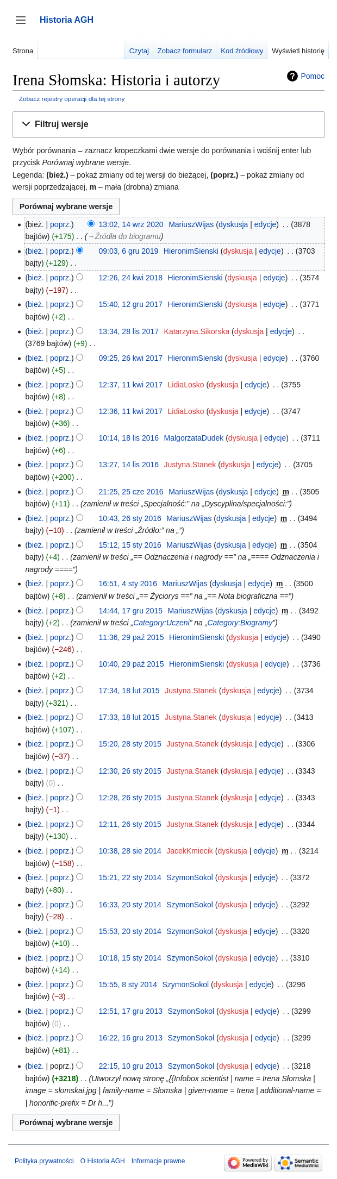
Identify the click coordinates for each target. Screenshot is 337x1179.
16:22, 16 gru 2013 (131, 1037)
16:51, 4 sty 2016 (128, 583)
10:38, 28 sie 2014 (130, 850)
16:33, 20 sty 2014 (130, 904)
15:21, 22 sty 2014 (130, 877)
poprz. (60, 224)
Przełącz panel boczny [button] (24, 25)
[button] (168, 124)
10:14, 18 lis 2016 (129, 438)
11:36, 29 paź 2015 (131, 637)
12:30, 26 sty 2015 (130, 771)
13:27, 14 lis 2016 (129, 464)
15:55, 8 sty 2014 (128, 984)
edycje (265, 224)
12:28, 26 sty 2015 (130, 797)
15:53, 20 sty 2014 (130, 931)
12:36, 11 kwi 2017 (131, 411)
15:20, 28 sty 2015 (130, 743)
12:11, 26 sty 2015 (130, 824)
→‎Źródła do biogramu (123, 236)
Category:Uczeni (161, 622)
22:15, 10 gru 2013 (131, 1066)
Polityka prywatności (44, 1161)
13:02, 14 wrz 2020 (131, 224)
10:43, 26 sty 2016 (130, 518)
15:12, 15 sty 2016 (130, 545)
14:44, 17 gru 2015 (131, 610)
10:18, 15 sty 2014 (130, 958)
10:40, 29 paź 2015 (131, 664)
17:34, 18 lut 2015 (129, 690)
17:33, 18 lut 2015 (129, 717)
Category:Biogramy (239, 622)
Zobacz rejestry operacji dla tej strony (72, 98)
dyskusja (233, 224)
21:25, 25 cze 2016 (131, 491)
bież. (36, 251)
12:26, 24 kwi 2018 (131, 277)
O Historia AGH (102, 1161)
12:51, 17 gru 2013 (131, 1011)
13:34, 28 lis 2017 (129, 331)
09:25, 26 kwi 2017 (131, 358)
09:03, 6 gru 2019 (129, 251)
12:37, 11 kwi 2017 (131, 384)
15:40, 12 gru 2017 (131, 304)
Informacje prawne (158, 1161)
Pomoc (312, 76)
